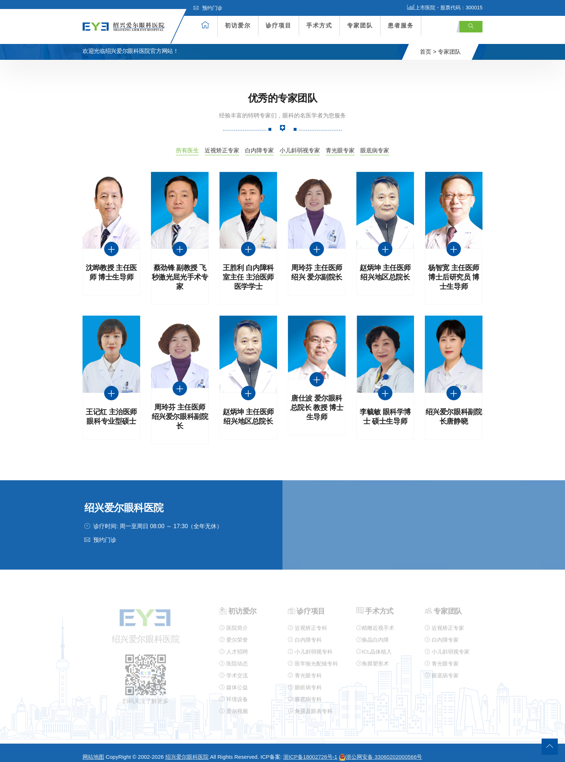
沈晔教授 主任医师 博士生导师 (111, 265)
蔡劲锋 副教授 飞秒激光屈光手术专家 (180, 270)
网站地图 (93, 750)
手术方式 (319, 25)
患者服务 (401, 25)
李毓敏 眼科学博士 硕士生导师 (385, 409)
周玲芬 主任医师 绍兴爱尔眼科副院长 (180, 409)
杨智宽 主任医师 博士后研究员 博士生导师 (453, 270)
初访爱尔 (238, 25)
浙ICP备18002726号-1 (310, 750)
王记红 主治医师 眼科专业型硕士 (111, 409)
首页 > (428, 44)
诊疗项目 (279, 25)
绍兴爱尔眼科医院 (187, 750)
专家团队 (360, 25)
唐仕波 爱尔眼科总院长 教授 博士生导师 (316, 401)
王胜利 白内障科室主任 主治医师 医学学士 (248, 270)
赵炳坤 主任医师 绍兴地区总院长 (385, 265)
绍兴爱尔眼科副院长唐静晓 (454, 409)
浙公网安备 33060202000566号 (380, 750)
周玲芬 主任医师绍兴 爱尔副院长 (316, 265)
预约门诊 (207, 8)
